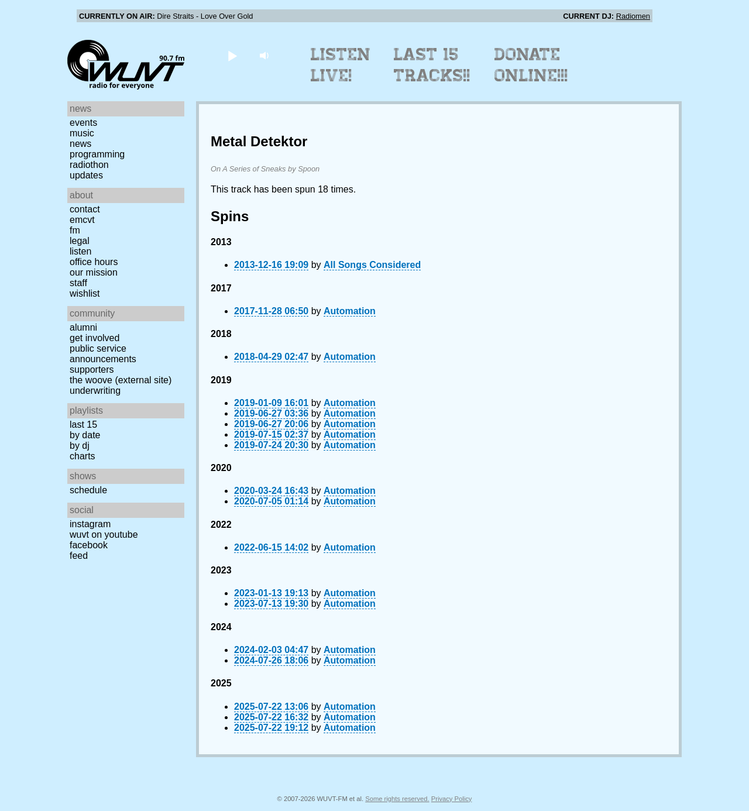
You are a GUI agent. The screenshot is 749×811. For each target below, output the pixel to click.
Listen (80, 251)
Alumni (83, 327)
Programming (97, 154)
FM (75, 230)
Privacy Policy (451, 798)
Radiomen (633, 16)
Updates (86, 175)
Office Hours (94, 262)
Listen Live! (341, 65)
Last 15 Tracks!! (432, 65)
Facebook (89, 545)
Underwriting (95, 391)
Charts (82, 456)
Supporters (92, 369)
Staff (78, 283)
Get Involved (94, 338)
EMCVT (82, 220)
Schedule (88, 490)
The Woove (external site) (120, 380)
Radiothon (89, 165)
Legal (80, 241)
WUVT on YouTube (104, 534)
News (80, 144)
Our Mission (94, 272)
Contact (85, 209)
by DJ (80, 446)
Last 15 (83, 424)
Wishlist (85, 293)
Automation (350, 311)
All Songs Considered (372, 265)
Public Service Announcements (103, 353)
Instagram (90, 524)
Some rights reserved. (397, 798)
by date (85, 435)
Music (82, 133)
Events (83, 123)
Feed (79, 556)
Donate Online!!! (531, 65)
